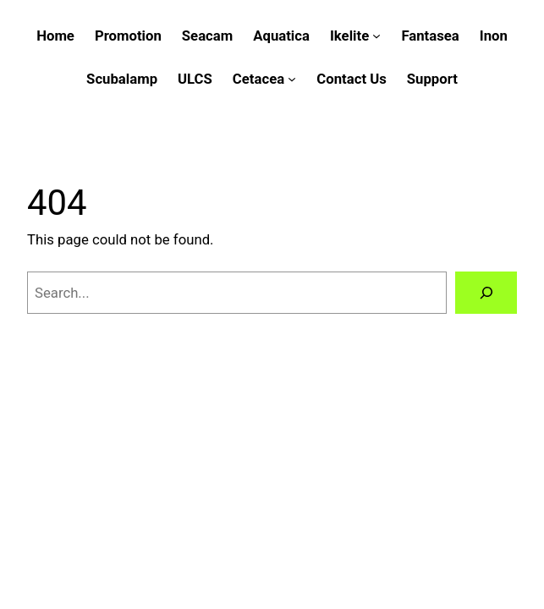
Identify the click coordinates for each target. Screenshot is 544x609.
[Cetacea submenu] (292, 78)
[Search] (486, 293)
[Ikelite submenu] (376, 35)
